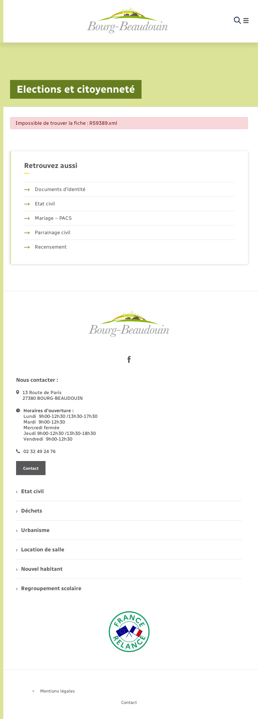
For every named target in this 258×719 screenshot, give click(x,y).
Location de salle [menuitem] (40, 549)
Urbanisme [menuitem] (33, 530)
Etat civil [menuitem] (30, 491)
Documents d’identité (54, 189)
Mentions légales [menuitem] (57, 691)
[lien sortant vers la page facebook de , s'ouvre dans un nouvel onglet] (129, 359)
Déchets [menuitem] (29, 511)
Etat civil (39, 204)
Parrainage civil (47, 233)
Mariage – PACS (48, 218)
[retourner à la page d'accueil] (127, 20)
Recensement (45, 247)
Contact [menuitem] (129, 702)
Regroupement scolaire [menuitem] (48, 588)
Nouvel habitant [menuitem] (39, 569)
